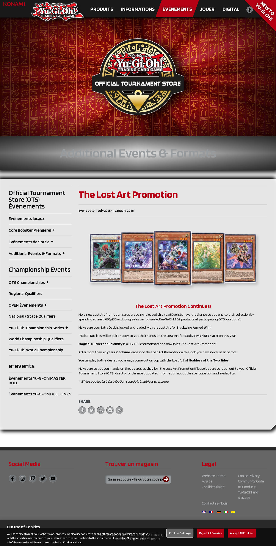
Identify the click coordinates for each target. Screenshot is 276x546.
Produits (101, 9)
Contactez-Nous (214, 503)
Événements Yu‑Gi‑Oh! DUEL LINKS (40, 393)
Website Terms (213, 476)
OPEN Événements (26, 305)
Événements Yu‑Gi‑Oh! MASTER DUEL (37, 380)
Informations (138, 9)
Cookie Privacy (249, 476)
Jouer (207, 9)
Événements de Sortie (29, 241)
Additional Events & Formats (35, 253)
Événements (177, 9)
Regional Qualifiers (25, 293)
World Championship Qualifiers (36, 338)
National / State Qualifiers (32, 316)
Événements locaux (26, 218)
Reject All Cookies (210, 536)
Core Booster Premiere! (30, 230)
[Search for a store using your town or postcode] (138, 479)
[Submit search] (167, 479)
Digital (231, 9)
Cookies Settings (180, 536)
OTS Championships (27, 282)
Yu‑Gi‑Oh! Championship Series (36, 327)
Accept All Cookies (241, 536)
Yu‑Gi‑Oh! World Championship (36, 349)
